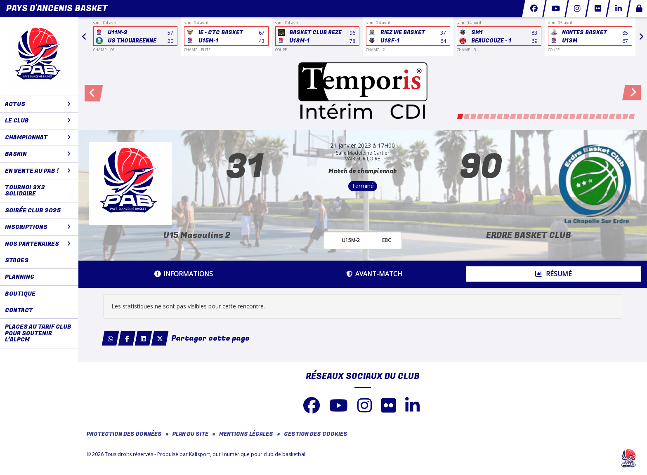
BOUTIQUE (20, 293)
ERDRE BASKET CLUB (528, 235)
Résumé (553, 274)
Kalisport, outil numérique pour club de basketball (248, 454)
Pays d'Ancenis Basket (57, 8)
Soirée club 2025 (33, 210)
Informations (183, 274)
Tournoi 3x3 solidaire (25, 190)
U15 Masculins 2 (197, 235)
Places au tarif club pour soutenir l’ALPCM (38, 333)
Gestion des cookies (315, 434)
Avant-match (374, 274)
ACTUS (38, 104)
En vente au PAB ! (38, 171)
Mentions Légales (246, 434)
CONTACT (19, 310)
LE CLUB (38, 120)
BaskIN (38, 154)
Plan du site (190, 434)
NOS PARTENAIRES (38, 244)
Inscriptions (38, 227)
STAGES (16, 260)
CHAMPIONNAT (38, 137)
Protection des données (124, 434)
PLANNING (19, 277)
